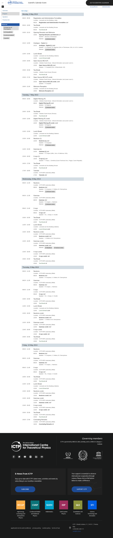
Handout (48, 247)
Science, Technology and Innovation (92, 513)
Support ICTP (82, 489)
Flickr (41, 456)
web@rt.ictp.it (77, 531)
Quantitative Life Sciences (78, 512)
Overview (5, 10)
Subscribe (25, 489)
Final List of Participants (8, 28)
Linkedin (36, 456)
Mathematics (49, 511)
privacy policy (36, 528)
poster (6, 38)
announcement (9, 35)
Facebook (13, 456)
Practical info (6, 20)
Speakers (5, 17)
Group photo (8, 32)
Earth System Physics (63, 512)
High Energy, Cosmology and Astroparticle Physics (20, 513)
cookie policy (46, 528)
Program (5, 13)
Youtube (25, 456)
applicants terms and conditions (21, 528)
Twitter (19, 456)
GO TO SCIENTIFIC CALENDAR (99, 3)
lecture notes (50, 39)
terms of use (56, 528)
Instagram (30, 456)
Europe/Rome (94, 6)
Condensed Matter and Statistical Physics (35, 513)
